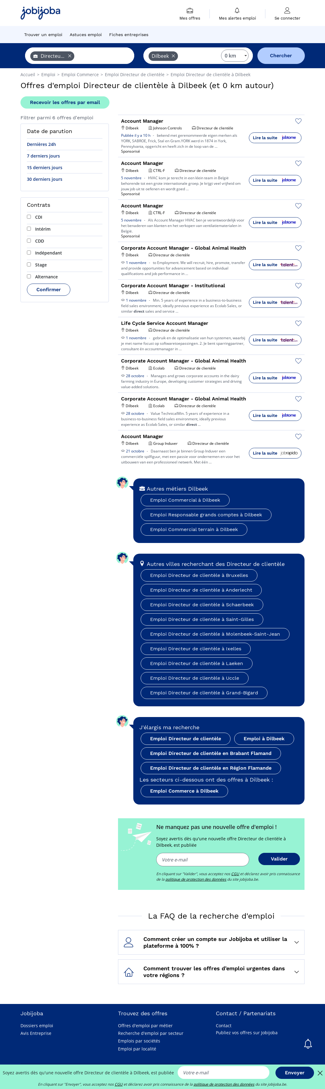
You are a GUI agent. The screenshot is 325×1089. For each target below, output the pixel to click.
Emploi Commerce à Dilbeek (184, 791)
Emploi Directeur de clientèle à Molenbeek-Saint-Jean (215, 634)
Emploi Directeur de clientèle (185, 738)
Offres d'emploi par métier (145, 1025)
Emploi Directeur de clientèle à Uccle (194, 678)
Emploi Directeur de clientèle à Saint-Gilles (202, 619)
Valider (279, 859)
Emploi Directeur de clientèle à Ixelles (195, 649)
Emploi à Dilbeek (264, 738)
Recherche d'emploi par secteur (150, 1033)
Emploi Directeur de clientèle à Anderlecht (201, 590)
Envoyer (295, 1073)
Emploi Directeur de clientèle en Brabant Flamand (210, 753)
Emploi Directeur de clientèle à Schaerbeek (202, 605)
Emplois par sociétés (139, 1041)
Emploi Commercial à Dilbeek (185, 500)
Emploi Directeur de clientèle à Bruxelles (199, 575)
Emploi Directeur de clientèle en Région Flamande (210, 768)
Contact (223, 1025)
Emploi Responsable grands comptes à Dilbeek (206, 515)
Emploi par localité (137, 1049)
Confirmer (48, 289)
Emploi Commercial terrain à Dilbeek (194, 529)
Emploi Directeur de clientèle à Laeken (196, 663)
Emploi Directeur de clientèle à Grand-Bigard (204, 693)
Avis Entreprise (35, 1033)
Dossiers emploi (36, 1025)
